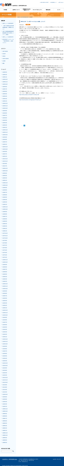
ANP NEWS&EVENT (25, 17)
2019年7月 (5, 192)
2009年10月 (5, 411)
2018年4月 (5, 223)
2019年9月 (5, 187)
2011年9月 (5, 384)
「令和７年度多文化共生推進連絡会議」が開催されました (8, 27)
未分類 (4, 60)
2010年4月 (5, 401)
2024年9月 (5, 110)
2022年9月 (5, 151)
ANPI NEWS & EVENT (44, 2)
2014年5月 (5, 327)
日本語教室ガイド (53, 2)
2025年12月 (5, 79)
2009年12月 (5, 408)
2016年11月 (5, 259)
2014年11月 (5, 312)
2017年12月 (5, 233)
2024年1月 (5, 127)
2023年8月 (5, 139)
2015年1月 (5, 307)
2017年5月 (5, 247)
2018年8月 (5, 214)
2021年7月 (5, 165)
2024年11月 (5, 105)
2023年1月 (5, 144)
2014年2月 (5, 334)
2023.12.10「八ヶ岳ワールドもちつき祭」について (33, 21)
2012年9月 (5, 367)
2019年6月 (5, 194)
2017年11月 (5, 235)
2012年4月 (5, 372)
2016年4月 (5, 276)
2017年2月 (5, 254)
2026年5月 (5, 72)
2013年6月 (5, 353)
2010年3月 (5, 404)
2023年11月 (5, 132)
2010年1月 (5, 406)
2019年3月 (5, 202)
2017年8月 (5, 242)
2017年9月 (5, 240)
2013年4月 (5, 358)
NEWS (4, 56)
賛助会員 (48, 9)
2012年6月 (5, 370)
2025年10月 (5, 84)
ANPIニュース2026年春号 (8, 23)
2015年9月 (5, 291)
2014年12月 (5, 310)
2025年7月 (5, 89)
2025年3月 (5, 98)
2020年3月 (5, 177)
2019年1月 (5, 204)
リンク (58, 9)
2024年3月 (5, 122)
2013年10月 (5, 343)
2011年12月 (5, 377)
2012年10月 (5, 365)
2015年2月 (5, 305)
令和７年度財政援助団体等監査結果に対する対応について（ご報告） (8, 33)
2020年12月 (5, 168)
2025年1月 (5, 101)
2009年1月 (5, 430)
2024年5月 (5, 120)
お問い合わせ (61, 2)
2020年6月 (5, 173)
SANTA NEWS (6, 58)
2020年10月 (5, 170)
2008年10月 (5, 435)
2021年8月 (5, 163)
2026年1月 (5, 77)
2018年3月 (5, 226)
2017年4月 (5, 250)
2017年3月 (5, 252)
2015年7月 (5, 295)
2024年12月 (5, 103)
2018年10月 (5, 209)
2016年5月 (5, 274)
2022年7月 (5, 153)
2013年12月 (5, 339)
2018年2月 (5, 228)
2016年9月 (5, 264)
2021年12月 (5, 158)
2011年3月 (5, 392)
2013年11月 (5, 341)
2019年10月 (5, 185)
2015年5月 (5, 298)
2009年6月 (5, 420)
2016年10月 (5, 262)
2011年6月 (5, 387)
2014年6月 (5, 324)
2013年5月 (5, 355)
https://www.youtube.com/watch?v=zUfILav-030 (29, 94)
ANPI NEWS (5, 51)
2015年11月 (5, 286)
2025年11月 (5, 81)
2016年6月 (5, 271)
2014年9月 (5, 317)
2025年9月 (5, 86)
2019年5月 (5, 197)
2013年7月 (5, 351)
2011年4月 (5, 389)
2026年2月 (5, 74)
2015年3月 (5, 303)
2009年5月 (5, 423)
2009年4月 (5, 425)
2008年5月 (5, 442)
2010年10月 (5, 394)
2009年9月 (5, 413)
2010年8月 (5, 396)
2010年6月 (5, 399)
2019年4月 (5, 199)
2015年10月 (5, 288)
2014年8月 (5, 319)
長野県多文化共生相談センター (26, 9)
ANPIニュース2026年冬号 (8, 36)
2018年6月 (5, 218)
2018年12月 (5, 206)
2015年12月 (5, 283)
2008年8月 (5, 440)
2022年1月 (5, 156)
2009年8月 (5, 416)
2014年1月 (5, 336)
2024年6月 (5, 117)
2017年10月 (5, 238)
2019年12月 (5, 182)
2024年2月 (5, 125)
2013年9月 (5, 346)
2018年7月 (5, 216)
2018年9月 (5, 211)
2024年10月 (5, 108)
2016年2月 (5, 281)
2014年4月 (5, 329)
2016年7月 (5, 269)
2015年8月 (5, 293)
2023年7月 (5, 141)
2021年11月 (5, 161)
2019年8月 (5, 190)
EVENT (4, 53)
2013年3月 (5, 360)
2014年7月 (5, 322)
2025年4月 (5, 96)
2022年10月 (5, 149)
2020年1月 (5, 180)
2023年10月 (5, 134)
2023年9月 (5, 137)
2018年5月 (5, 221)
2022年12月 (5, 146)
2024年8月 (5, 113)
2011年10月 (5, 382)
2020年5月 (5, 175)
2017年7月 (5, 245)
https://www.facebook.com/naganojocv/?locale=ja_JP (30, 99)
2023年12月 (5, 129)
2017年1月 (5, 257)
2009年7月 (5, 418)
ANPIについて (16, 9)
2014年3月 (5, 331)
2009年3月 (5, 428)
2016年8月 (5, 266)
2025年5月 (5, 93)
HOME (5, 9)
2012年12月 (5, 363)
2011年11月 (5, 379)
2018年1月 (5, 230)
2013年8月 (5, 348)
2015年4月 (5, 300)
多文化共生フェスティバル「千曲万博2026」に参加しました (8, 41)
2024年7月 (5, 115)
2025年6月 (5, 91)
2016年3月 (5, 279)
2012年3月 (5, 375)
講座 (3, 63)
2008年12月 (5, 432)
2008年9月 (5, 437)
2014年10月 (5, 315)
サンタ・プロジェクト (37, 9)
